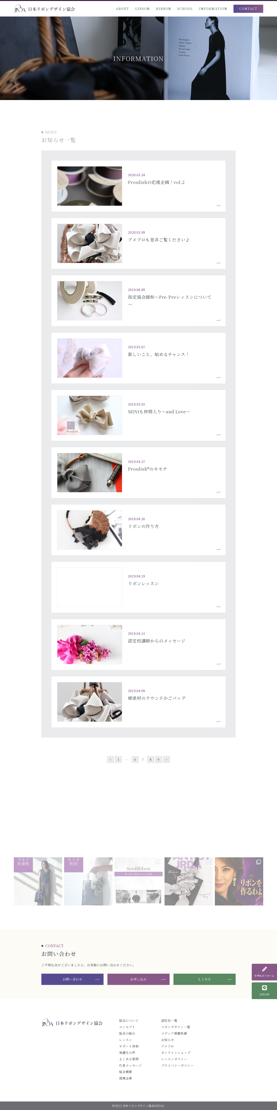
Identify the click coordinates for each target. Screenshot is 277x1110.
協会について (129, 1020)
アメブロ (167, 1046)
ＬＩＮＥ (204, 979)
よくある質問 (129, 1059)
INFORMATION (213, 8)
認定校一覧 (169, 1020)
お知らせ (167, 1040)
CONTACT (248, 8)
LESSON (142, 8)
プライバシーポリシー (177, 1065)
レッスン (125, 1040)
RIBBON (163, 8)
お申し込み (138, 979)
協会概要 (125, 1072)
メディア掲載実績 (174, 1033)
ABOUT (122, 8)
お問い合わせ (72, 979)
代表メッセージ (130, 1065)
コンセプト (127, 1027)
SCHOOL (185, 8)
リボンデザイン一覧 (175, 1027)
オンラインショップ (176, 1052)
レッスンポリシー (174, 1059)
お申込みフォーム (264, 972)
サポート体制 (129, 1046)
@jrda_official (138, 842)
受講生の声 (127, 1052)
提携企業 (125, 1078)
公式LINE (264, 990)
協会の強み (127, 1033)
